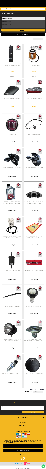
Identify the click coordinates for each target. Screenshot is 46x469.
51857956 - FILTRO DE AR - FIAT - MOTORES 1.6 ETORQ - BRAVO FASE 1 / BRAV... (34, 237)
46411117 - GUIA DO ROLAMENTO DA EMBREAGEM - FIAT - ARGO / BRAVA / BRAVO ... (33, 340)
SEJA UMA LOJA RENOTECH (23, 450)
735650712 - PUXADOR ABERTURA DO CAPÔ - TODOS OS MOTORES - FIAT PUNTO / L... (12, 64)
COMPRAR (12, 76)
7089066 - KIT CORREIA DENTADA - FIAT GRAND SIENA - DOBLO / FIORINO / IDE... (33, 134)
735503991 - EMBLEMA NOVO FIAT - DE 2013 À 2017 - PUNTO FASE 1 (12, 134)
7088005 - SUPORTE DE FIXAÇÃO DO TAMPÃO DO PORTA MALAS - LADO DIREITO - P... (34, 168)
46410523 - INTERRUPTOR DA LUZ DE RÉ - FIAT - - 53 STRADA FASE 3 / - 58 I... (12, 374)
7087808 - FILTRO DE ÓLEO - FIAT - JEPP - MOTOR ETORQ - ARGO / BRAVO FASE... (34, 64)
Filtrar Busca (23, 34)
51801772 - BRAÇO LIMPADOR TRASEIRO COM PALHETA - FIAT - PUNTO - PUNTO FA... (12, 305)
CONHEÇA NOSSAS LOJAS (23, 446)
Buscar (23, 30)
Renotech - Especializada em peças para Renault (23, 3)
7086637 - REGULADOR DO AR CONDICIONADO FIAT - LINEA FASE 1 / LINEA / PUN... (33, 202)
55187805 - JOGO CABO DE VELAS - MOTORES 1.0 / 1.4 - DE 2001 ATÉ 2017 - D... (12, 237)
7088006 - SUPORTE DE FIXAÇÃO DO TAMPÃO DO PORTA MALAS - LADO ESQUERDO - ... (12, 168)
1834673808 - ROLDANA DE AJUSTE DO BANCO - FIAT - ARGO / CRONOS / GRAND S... (34, 374)
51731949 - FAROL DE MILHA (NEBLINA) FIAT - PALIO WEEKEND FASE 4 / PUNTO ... (12, 340)
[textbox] (23, 9)
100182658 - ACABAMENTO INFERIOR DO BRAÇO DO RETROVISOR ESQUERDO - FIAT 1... (12, 99)
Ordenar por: (28, 39)
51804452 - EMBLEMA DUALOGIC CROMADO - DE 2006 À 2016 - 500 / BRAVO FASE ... (34, 271)
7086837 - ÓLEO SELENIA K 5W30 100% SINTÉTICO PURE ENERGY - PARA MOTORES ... (12, 202)
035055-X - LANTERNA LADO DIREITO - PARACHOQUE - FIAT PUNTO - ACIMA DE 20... (34, 99)
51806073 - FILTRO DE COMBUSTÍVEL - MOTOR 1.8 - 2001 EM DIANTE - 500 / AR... (12, 271)
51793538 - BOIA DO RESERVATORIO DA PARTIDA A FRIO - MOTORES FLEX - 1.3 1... (34, 305)
